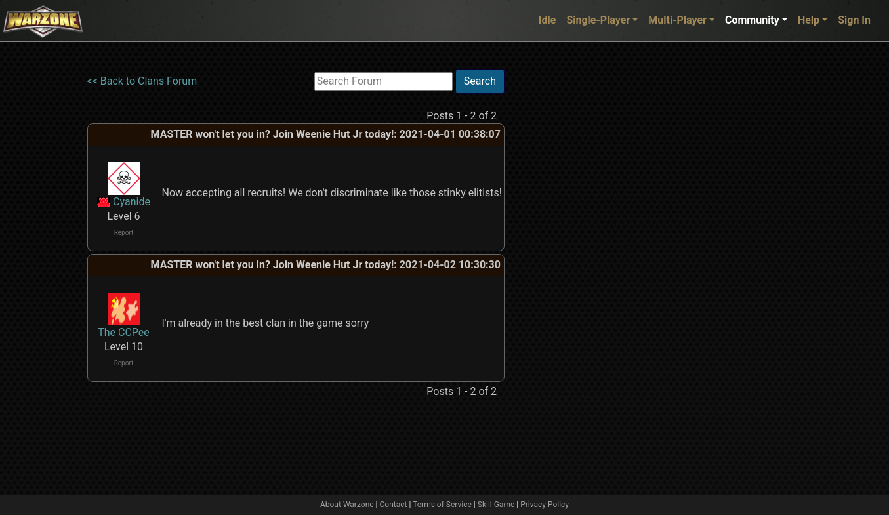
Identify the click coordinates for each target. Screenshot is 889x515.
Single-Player (598, 20)
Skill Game (496, 504)
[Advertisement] (558, 266)
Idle (547, 20)
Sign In (854, 20)
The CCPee (124, 332)
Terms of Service (442, 504)
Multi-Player (677, 20)
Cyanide (131, 202)
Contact (393, 504)
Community (752, 20)
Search (480, 81)
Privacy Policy (544, 504)
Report (124, 232)
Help (808, 20)
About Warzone (347, 504)
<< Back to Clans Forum (142, 81)
